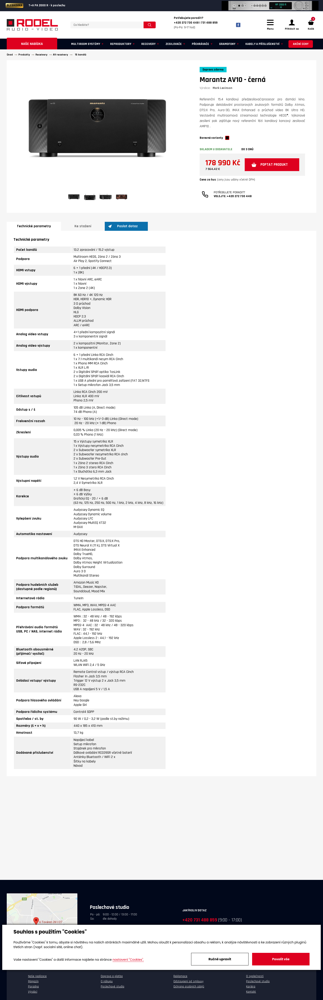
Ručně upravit (219, 959)
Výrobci (32, 993)
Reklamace (180, 978)
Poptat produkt (238, 178)
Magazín (33, 983)
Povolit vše (280, 959)
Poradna (33, 988)
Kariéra (250, 988)
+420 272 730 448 (239, 211)
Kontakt (251, 993)
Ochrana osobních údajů (188, 988)
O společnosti (255, 978)
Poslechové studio (112, 988)
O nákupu (107, 983)
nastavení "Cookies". (128, 959)
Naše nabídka (32, 45)
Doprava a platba (112, 978)
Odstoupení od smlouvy (188, 983)
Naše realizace (37, 978)
